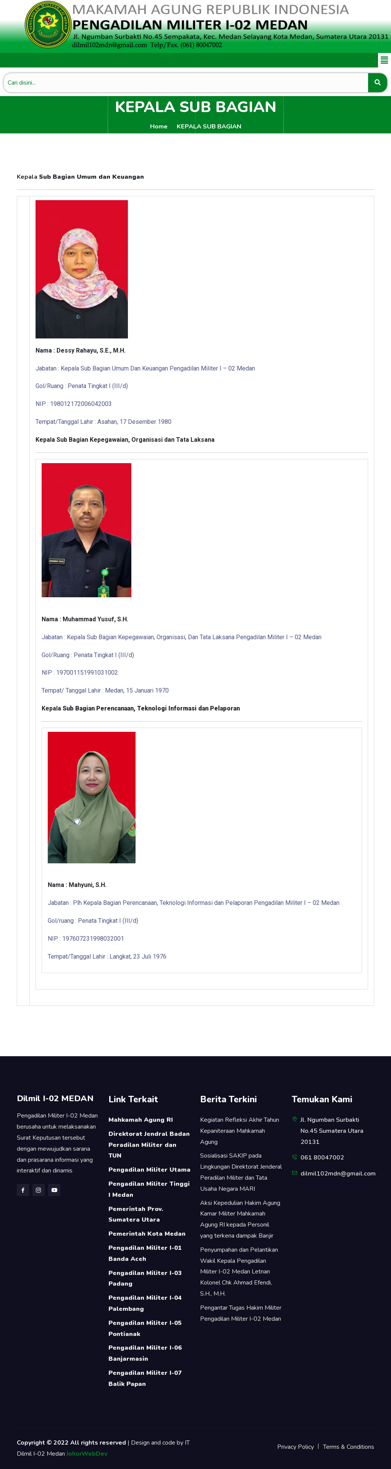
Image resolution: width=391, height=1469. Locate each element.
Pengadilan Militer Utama (149, 1170)
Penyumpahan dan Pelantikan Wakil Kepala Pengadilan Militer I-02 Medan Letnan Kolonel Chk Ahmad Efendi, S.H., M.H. (239, 1272)
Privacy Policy (295, 1447)
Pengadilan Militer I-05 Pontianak (145, 1328)
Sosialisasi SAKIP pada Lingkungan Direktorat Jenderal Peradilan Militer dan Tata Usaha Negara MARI (241, 1172)
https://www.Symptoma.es (327, 1184)
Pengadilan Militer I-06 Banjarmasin (145, 1353)
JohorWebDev (86, 1454)
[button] (384, 60)
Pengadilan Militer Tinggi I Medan (149, 1189)
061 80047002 (322, 1157)
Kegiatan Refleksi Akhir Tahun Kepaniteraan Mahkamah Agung (239, 1131)
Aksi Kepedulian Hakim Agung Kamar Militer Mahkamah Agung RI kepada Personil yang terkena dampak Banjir (240, 1219)
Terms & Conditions (348, 1447)
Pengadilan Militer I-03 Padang (145, 1278)
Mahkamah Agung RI (140, 1120)
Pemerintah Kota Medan (147, 1234)
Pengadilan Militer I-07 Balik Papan (145, 1378)
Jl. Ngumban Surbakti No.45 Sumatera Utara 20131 (332, 1131)
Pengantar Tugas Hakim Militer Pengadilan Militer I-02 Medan (240, 1313)
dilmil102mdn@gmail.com (338, 1173)
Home (159, 126)
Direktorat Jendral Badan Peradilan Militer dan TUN (149, 1145)
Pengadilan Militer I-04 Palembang (145, 1303)
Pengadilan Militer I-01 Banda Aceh (145, 1253)
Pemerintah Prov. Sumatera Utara (135, 1214)
